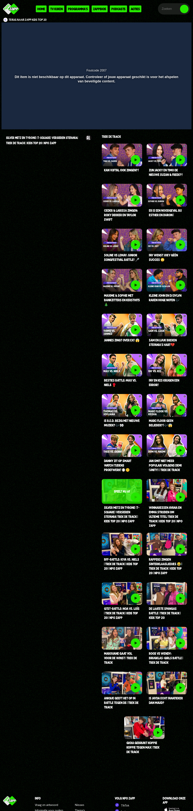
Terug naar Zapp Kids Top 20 (28, 19)
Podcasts (118, 9)
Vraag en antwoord (46, 804)
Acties (135, 9)
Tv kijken (56, 9)
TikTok (122, 805)
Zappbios (99, 9)
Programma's (78, 9)
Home (41, 9)
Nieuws (79, 804)
